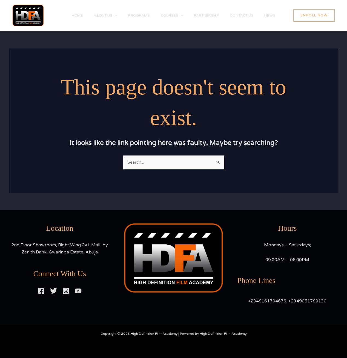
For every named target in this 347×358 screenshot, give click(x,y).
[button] (318, 16)
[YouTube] (78, 290)
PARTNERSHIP (209, 15)
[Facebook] (41, 290)
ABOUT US (100, 16)
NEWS (278, 15)
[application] (109, 16)
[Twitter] (53, 290)
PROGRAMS (136, 15)
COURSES (172, 16)
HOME (69, 15)
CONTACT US (247, 15)
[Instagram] (65, 290)
